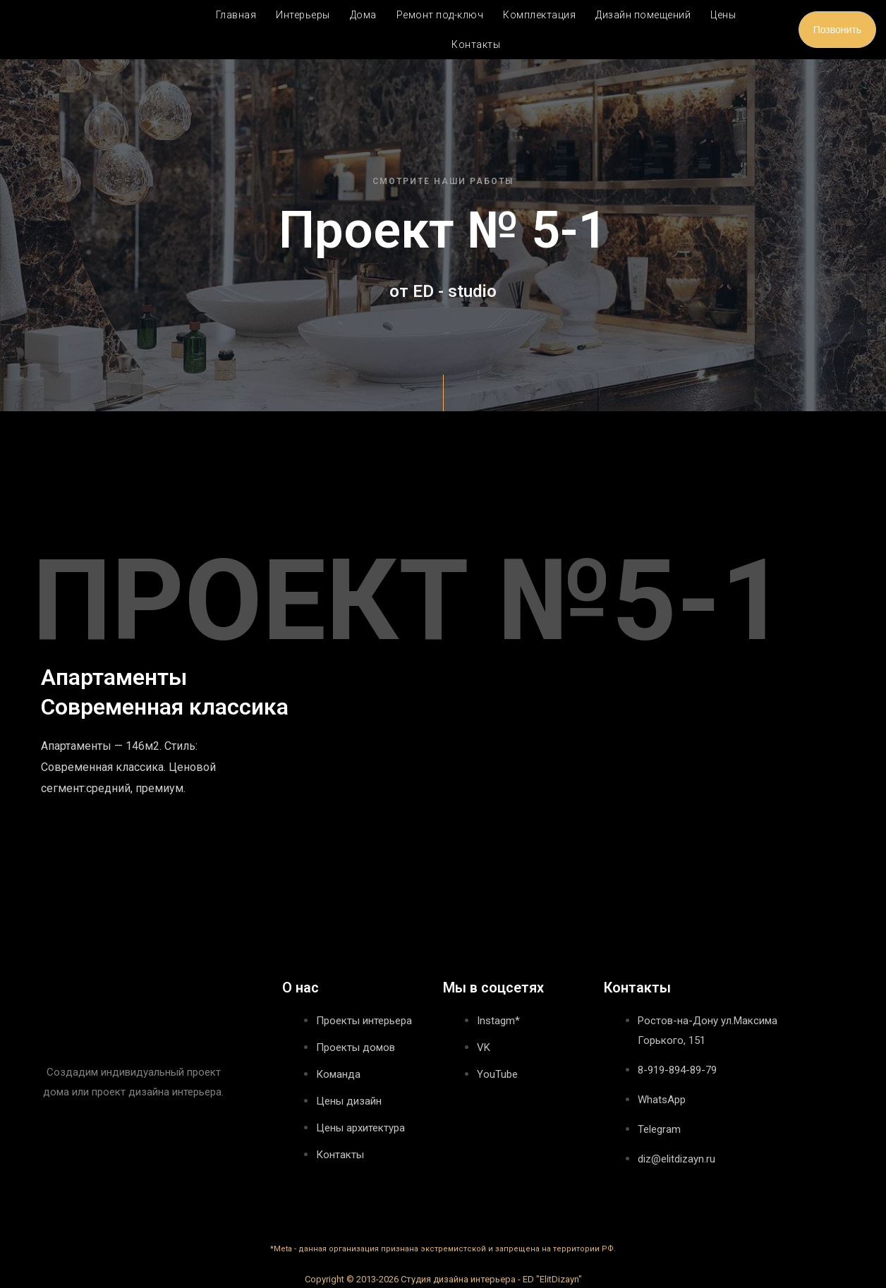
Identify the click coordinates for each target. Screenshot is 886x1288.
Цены (723, 14)
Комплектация (539, 14)
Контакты (475, 44)
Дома (363, 14)
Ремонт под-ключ (440, 14)
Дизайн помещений (643, 14)
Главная (236, 14)
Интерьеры (303, 14)
